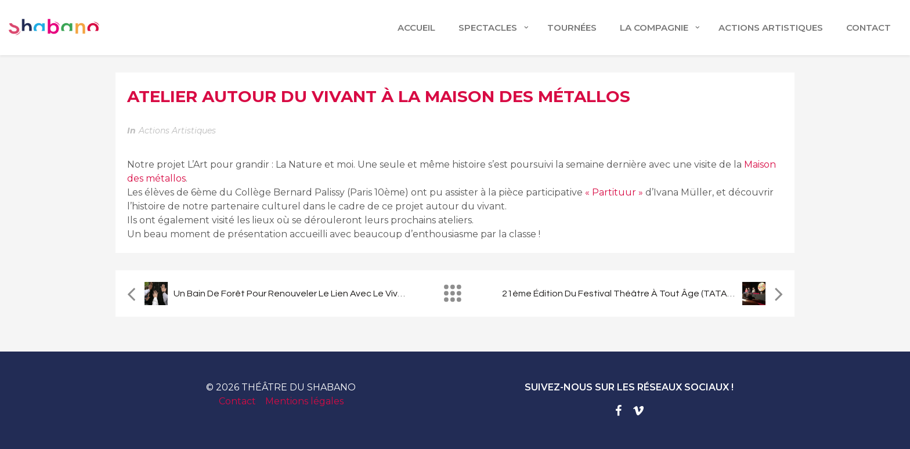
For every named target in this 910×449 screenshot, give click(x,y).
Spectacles (487, 27)
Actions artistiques (177, 130)
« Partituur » (614, 192)
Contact (237, 401)
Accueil (416, 27)
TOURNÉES (572, 27)
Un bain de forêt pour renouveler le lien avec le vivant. (294, 293)
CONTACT (868, 27)
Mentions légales (304, 401)
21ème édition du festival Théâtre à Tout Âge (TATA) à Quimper (639, 293)
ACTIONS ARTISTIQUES (770, 27)
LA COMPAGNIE (654, 27)
